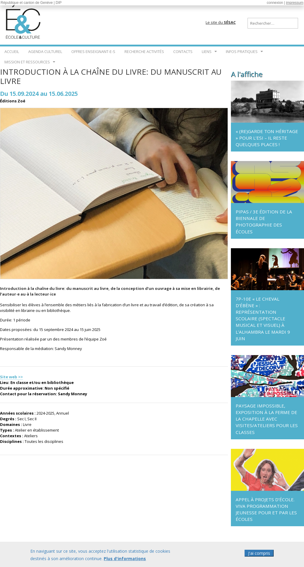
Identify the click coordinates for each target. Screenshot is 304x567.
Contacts (183, 51)
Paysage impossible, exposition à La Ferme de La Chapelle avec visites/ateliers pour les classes (267, 419)
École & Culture (24, 21)
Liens (207, 51)
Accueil (11, 51)
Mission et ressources (27, 62)
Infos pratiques (242, 51)
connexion (275, 3)
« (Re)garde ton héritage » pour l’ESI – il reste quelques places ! (267, 137)
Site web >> (11, 376)
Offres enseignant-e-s (93, 51)
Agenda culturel (45, 51)
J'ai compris (259, 556)
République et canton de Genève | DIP (31, 3)
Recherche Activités (144, 51)
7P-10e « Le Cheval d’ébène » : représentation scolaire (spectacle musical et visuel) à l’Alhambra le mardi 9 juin (263, 318)
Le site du (221, 22)
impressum (294, 3)
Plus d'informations (125, 561)
